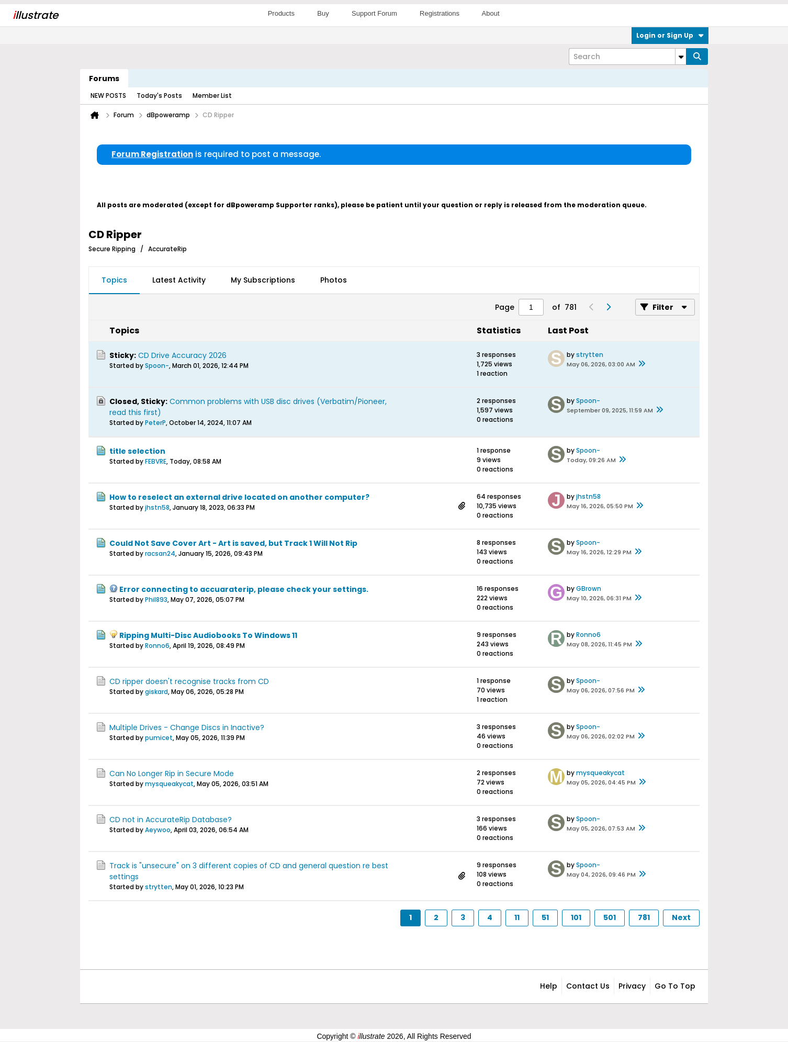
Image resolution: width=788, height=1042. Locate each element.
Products (281, 13)
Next (681, 917)
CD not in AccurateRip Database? (170, 819)
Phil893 (156, 599)
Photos (333, 280)
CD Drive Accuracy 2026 (182, 355)
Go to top (675, 986)
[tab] (114, 280)
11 (517, 917)
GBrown (588, 588)
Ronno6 (157, 645)
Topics (114, 280)
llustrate (35, 15)
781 (644, 917)
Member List (212, 95)
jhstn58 (157, 507)
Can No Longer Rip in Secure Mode (171, 773)
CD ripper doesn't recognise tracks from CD (189, 681)
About (491, 13)
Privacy (632, 986)
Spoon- (157, 365)
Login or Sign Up (670, 35)
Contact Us (588, 986)
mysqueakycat (169, 783)
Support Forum (374, 13)
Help (548, 986)
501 (609, 917)
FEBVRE (155, 461)
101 (576, 917)
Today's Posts (159, 95)
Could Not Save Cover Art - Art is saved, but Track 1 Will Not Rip (233, 543)
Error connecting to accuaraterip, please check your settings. (243, 589)
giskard (156, 691)
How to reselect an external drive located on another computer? (239, 497)
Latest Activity (179, 280)
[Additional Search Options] (680, 56)
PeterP (155, 422)
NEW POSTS (108, 95)
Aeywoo (158, 829)
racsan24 (160, 553)
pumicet (159, 737)
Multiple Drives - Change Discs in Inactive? (186, 727)
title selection (137, 451)
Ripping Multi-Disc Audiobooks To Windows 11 (208, 635)
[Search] (627, 56)
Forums (104, 78)
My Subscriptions (263, 280)
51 (545, 917)
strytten (589, 354)
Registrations (439, 13)
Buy (323, 13)
